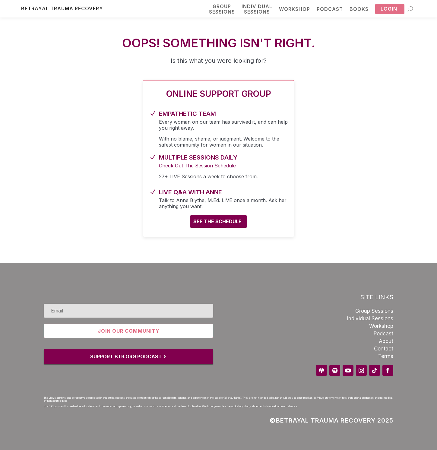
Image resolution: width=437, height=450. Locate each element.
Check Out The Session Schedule (197, 166)
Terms (385, 356)
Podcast (330, 9)
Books (359, 9)
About (386, 341)
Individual (257, 9)
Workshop (294, 9)
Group (222, 9)
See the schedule (217, 221)
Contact (383, 349)
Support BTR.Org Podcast (126, 356)
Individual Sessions (370, 318)
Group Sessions (374, 311)
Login (389, 9)
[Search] (410, 9)
